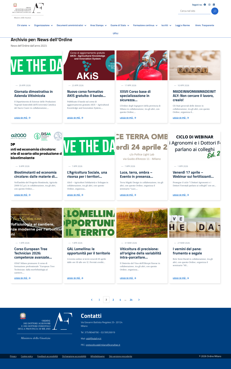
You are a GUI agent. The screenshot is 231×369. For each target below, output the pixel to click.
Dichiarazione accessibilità (74, 366)
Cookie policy (27, 366)
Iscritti (164, 25)
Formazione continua (143, 25)
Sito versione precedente (120, 366)
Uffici (115, 33)
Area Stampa (96, 25)
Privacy (13, 366)
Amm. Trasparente (204, 25)
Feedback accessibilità (47, 366)
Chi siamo (22, 25)
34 (131, 310)
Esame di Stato (118, 25)
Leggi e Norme (182, 25)
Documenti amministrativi (70, 25)
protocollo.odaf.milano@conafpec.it (103, 355)
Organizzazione (42, 25)
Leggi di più (22, 119)
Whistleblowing (97, 366)
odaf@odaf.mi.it (93, 349)
